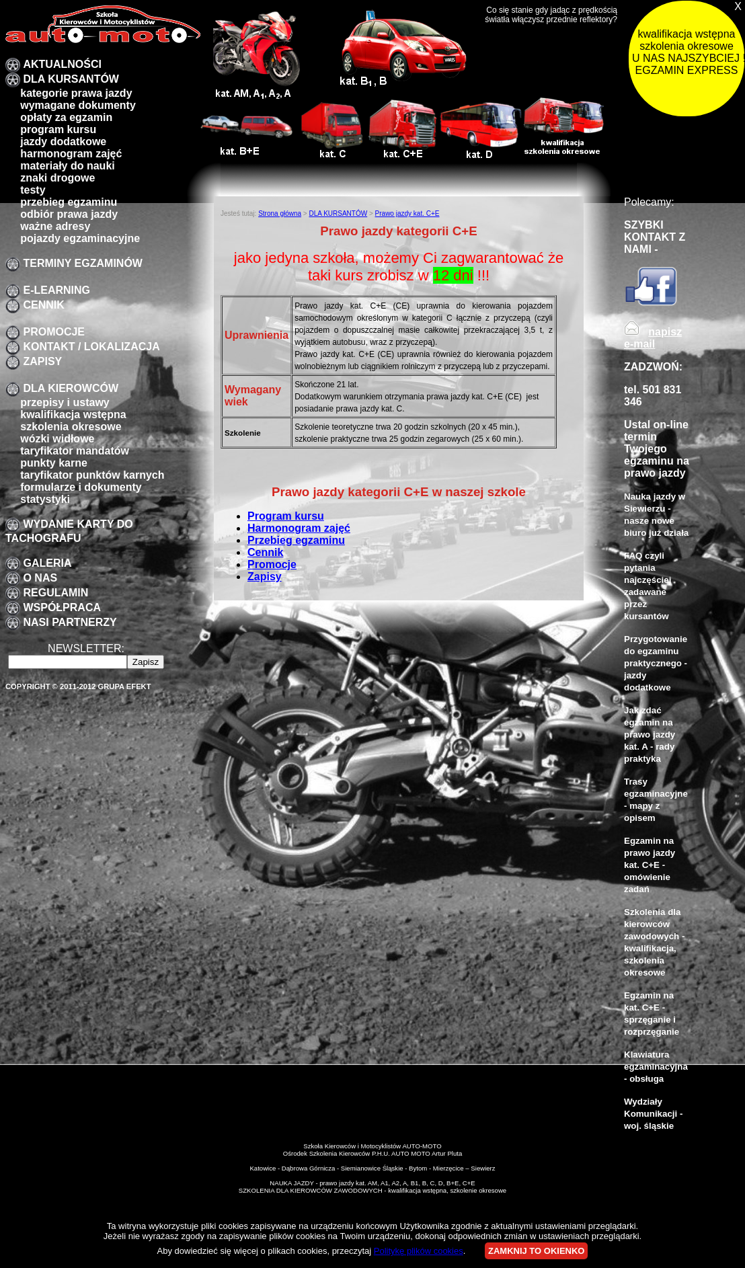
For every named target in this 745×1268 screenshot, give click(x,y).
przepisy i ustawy (65, 402)
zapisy (42, 361)
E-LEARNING (56, 290)
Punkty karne (53, 463)
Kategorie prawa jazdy (76, 93)
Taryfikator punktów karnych (92, 475)
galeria (47, 563)
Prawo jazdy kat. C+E (407, 213)
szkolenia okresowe (70, 426)
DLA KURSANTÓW (71, 79)
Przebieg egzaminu (296, 540)
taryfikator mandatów (74, 451)
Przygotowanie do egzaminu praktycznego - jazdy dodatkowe (655, 663)
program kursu (58, 129)
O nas (40, 578)
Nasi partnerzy (69, 622)
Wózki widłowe (57, 438)
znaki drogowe (57, 178)
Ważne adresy (55, 226)
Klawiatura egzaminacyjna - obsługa (656, 1066)
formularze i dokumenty (80, 487)
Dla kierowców (70, 388)
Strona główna (279, 213)
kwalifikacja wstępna (73, 414)
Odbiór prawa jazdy (69, 214)
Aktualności (62, 64)
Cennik (43, 305)
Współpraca (62, 607)
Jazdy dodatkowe (63, 141)
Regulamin (55, 592)
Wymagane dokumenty (78, 105)
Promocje (272, 564)
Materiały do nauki (67, 165)
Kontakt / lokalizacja (91, 346)
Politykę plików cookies (418, 1251)
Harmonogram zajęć (71, 153)
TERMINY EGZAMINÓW (82, 263)
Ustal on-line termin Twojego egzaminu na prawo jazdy (656, 449)
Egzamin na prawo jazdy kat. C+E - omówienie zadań (649, 865)
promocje (54, 332)
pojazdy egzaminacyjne (80, 238)
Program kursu (285, 516)
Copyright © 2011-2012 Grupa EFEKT (78, 686)
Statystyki (45, 499)
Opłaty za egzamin (66, 117)
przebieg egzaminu (68, 202)
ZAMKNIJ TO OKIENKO (536, 1251)
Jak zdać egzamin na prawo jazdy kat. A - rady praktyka (649, 734)
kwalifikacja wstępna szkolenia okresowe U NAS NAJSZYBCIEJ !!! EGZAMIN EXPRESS (688, 52)
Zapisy (264, 576)
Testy (32, 190)
